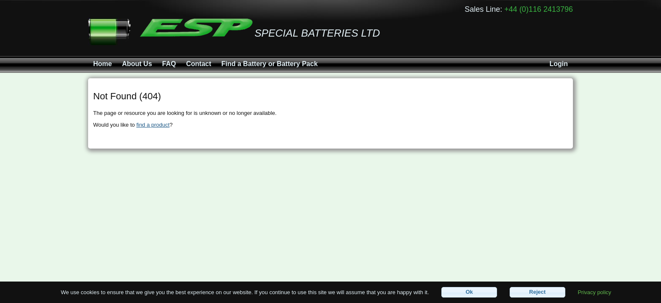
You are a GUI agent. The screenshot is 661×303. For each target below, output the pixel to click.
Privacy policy (594, 292)
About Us (137, 63)
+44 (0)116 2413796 (538, 9)
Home (102, 63)
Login (558, 63)
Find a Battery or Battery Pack (269, 63)
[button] (469, 292)
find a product (152, 125)
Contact (198, 63)
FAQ (169, 63)
